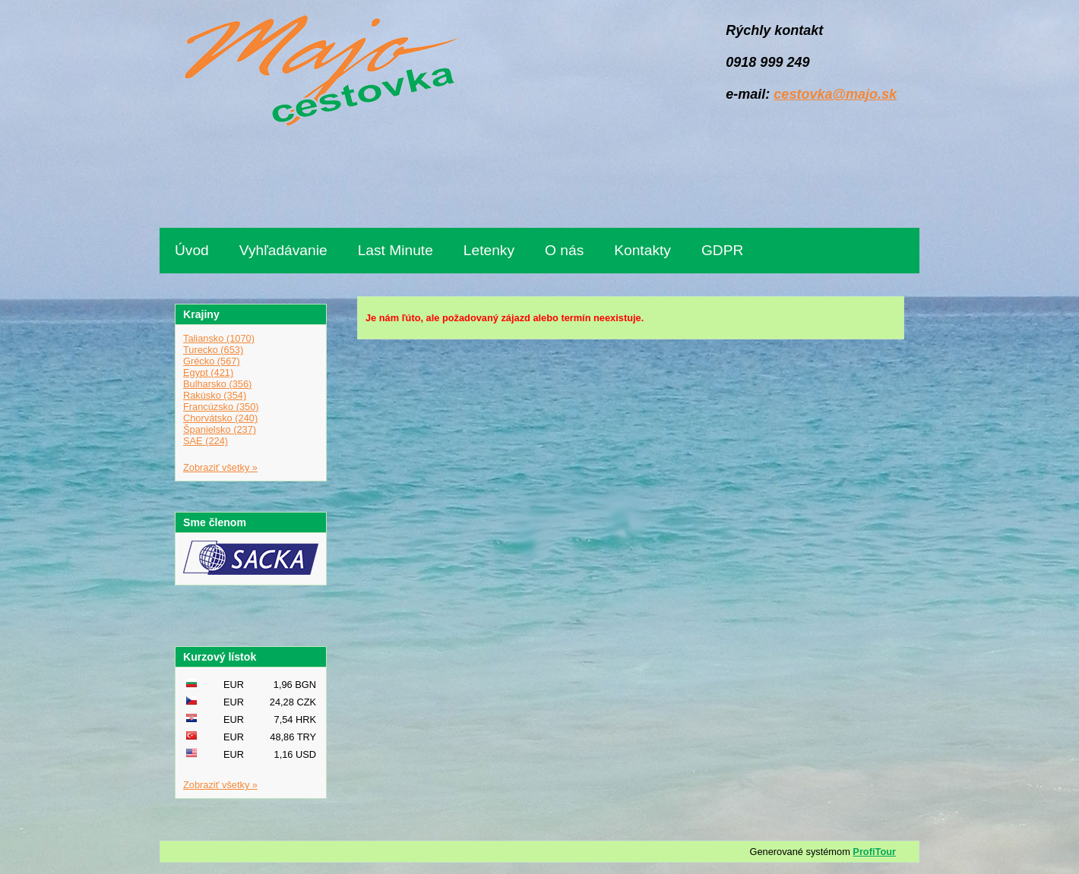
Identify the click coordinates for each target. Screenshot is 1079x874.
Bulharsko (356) (217, 384)
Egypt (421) (208, 372)
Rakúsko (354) (214, 395)
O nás (564, 250)
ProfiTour (874, 851)
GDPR (722, 250)
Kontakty (642, 250)
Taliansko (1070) (219, 338)
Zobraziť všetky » (220, 467)
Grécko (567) (211, 361)
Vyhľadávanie (283, 250)
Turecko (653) (213, 349)
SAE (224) (205, 440)
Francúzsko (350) (221, 406)
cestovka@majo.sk (835, 94)
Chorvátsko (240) (220, 418)
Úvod (192, 250)
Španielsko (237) (219, 429)
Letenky (489, 250)
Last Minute (395, 250)
